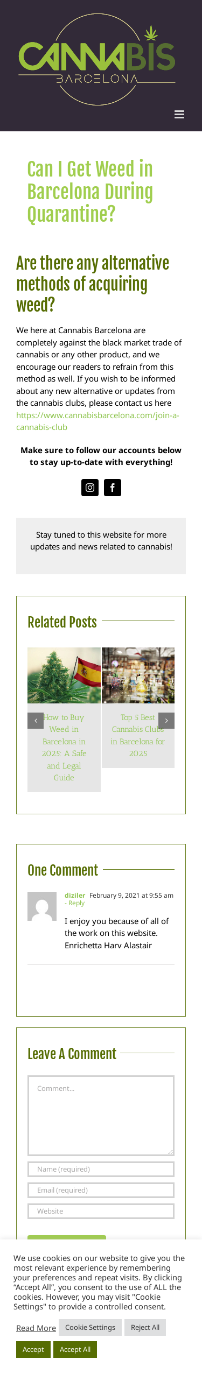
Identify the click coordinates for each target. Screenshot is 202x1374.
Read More (36, 1328)
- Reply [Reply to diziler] (75, 902)
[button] (35, 721)
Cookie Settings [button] (90, 1327)
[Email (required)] (101, 1190)
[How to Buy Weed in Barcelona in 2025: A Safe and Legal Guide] (64, 652)
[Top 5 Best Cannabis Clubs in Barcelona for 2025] (138, 652)
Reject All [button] (145, 1327)
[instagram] (90, 487)
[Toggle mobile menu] (180, 114)
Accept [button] (33, 1349)
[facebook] (112, 487)
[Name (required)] (101, 1169)
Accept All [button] (75, 1349)
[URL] (101, 1211)
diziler (75, 895)
